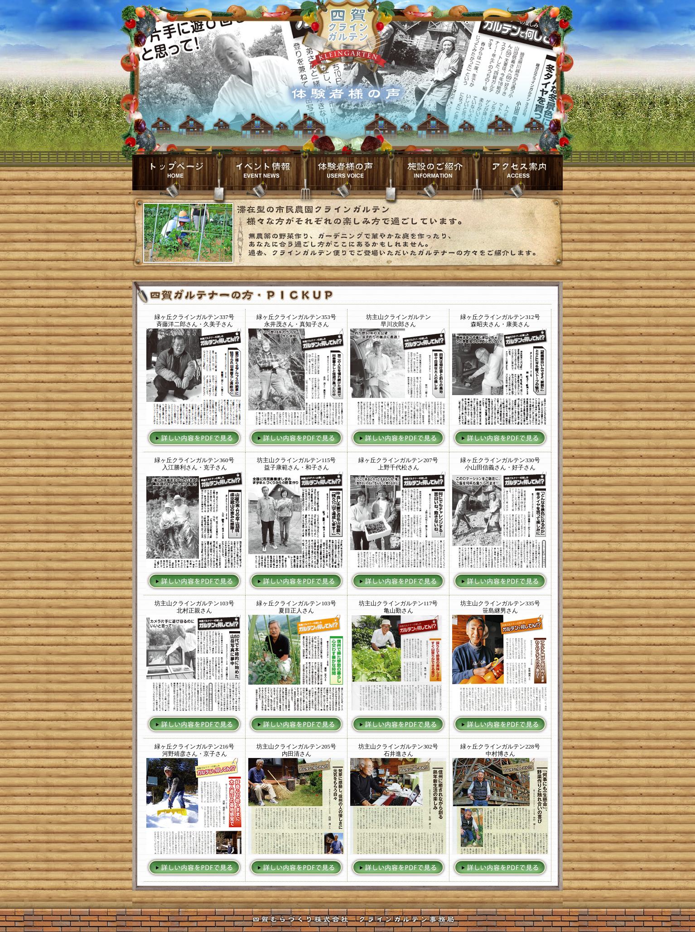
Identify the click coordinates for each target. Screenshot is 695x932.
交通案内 (520, 172)
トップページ (175, 172)
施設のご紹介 (434, 172)
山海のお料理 (347, 172)
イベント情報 (261, 172)
